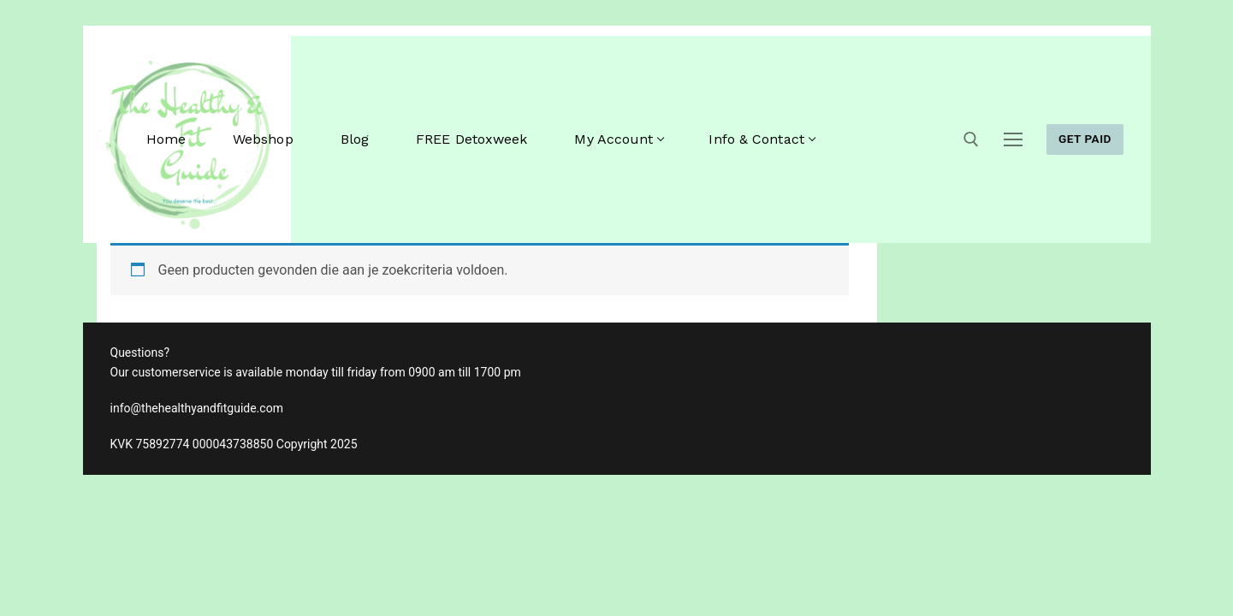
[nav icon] (1013, 139)
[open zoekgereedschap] (971, 139)
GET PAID (1084, 138)
